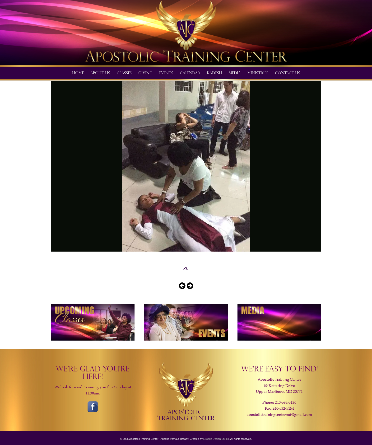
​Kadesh (214, 72)
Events (166, 72)
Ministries (257, 72)
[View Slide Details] (186, 33)
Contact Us (287, 72)
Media (235, 72)
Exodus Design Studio (216, 438)
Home (78, 72)
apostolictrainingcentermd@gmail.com (279, 414)
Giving (145, 72)
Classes (124, 72)
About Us (100, 72)
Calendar (190, 72)
